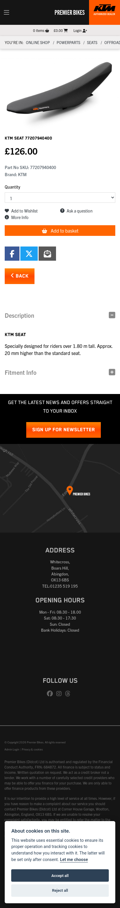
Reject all (60, 890)
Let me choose (74, 859)
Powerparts (68, 42)
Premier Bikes (70, 12)
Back (20, 276)
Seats (92, 42)
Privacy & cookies (32, 749)
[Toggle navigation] (6, 12)
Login (80, 30)
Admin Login (11, 749)
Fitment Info (21, 372)
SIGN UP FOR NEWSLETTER (63, 430)
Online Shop (38, 42)
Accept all (59, 875)
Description (19, 315)
